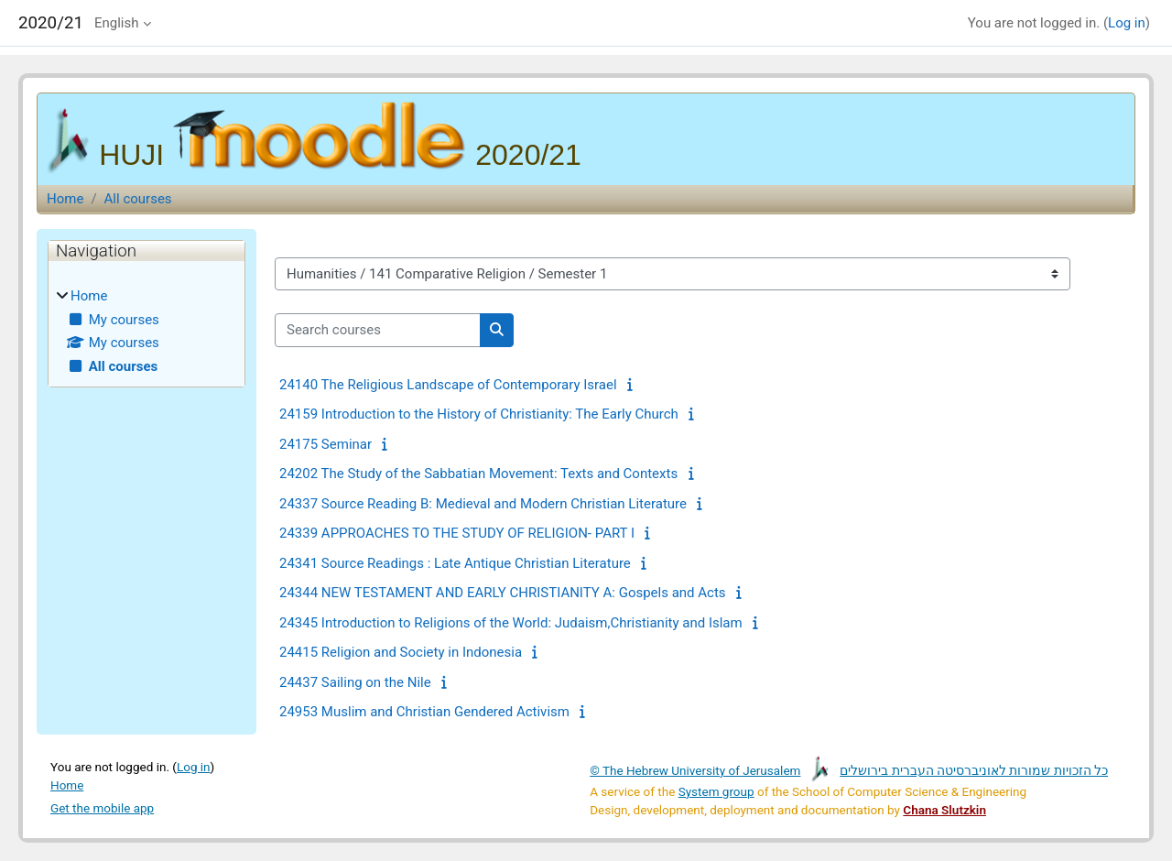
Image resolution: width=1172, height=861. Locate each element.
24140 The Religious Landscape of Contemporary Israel (448, 384)
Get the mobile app (102, 808)
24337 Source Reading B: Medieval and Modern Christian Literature (483, 504)
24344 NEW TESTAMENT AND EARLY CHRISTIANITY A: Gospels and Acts (502, 592)
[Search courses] (378, 330)
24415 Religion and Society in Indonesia (400, 652)
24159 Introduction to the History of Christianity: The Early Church (478, 414)
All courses (138, 199)
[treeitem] (146, 331)
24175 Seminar (325, 444)
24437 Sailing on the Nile (355, 682)
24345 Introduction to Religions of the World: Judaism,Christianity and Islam (511, 623)
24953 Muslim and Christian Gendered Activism (424, 711)
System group (716, 791)
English (116, 23)
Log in (1126, 23)
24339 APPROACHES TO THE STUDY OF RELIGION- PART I (457, 533)
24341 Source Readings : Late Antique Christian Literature (455, 563)
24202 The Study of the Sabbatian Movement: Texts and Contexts (478, 473)
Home (65, 199)
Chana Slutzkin (944, 809)
